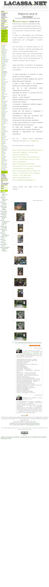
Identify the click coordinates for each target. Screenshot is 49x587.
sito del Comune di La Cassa (4, 203)
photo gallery (42, 437)
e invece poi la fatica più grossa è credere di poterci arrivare (5, 114)
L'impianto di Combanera (4, 31)
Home (2, 11)
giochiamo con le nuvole (4, 146)
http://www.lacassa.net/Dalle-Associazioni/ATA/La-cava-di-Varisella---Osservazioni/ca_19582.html (27, 166)
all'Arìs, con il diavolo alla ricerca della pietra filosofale (4, 150)
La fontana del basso (4, 75)
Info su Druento (4, 240)
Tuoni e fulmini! (3, 78)
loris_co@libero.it (33, 141)
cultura (3, 23)
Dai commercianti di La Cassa (4, 183)
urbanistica (4, 172)
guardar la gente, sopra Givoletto (4, 52)
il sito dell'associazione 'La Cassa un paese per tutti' (6, 223)
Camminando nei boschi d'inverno (5, 102)
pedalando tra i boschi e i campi (5, 109)
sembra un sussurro (4, 55)
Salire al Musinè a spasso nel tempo (4, 65)
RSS (10, 438)
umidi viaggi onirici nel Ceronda (4, 168)
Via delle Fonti (3, 99)
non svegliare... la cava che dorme (4, 127)
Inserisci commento (35, 345)
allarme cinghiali (3, 90)
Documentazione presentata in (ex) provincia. (28, 343)
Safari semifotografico (5, 81)
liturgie (3, 37)
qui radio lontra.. (4, 154)
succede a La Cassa (4, 21)
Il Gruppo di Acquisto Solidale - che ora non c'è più (4, 16)
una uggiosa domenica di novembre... (4, 105)
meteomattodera (5, 59)
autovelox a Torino (4, 245)
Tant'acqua (4, 79)
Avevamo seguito (20, 21)
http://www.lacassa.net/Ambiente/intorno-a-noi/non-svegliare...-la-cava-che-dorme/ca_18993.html (28, 152)
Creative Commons (28, 429)
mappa (3, 437)
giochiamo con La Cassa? (5, 131)
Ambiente (3, 28)
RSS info (24, 415)
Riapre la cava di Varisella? (5, 43)
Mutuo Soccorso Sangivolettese (5, 234)
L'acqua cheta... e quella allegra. (5, 48)
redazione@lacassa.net (32, 424)
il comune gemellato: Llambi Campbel (4, 208)
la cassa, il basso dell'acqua (4, 86)
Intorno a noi (4, 180)
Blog (2, 188)
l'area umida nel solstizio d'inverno (4, 164)
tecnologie (3, 171)
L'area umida (4, 170)
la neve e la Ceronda (4, 58)
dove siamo (4, 438)
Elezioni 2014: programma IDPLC (5, 194)
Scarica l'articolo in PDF (38, 200)
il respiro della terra (3, 36)
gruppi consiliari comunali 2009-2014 (4, 176)
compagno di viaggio (4, 97)
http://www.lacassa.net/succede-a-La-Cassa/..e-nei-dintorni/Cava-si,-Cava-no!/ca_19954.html (27, 159)
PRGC (2, 186)
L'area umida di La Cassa (4, 33)
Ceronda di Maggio (4, 46)
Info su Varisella (4, 242)
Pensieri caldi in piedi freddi (5, 61)
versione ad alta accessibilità (28, 437)
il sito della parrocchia (4, 227)
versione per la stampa (12, 437)
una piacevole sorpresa (5, 121)
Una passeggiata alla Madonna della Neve (4, 72)
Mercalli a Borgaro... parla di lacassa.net (4, 134)
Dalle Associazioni (4, 26)
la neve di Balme (4, 138)
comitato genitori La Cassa (4, 217)
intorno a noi (4, 41)
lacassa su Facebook (4, 214)
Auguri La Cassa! (4, 68)
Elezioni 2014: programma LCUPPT (5, 199)
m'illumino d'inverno (4, 157)
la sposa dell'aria (3, 141)
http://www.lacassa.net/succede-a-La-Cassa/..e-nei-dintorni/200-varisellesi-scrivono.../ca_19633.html (27, 173)
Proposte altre (3, 40)
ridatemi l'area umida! (4, 119)
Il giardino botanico (4, 84)
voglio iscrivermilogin (44, 3)
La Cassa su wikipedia (4, 212)
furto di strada (5, 139)
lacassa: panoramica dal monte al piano (4, 160)
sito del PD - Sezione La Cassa (5, 230)
